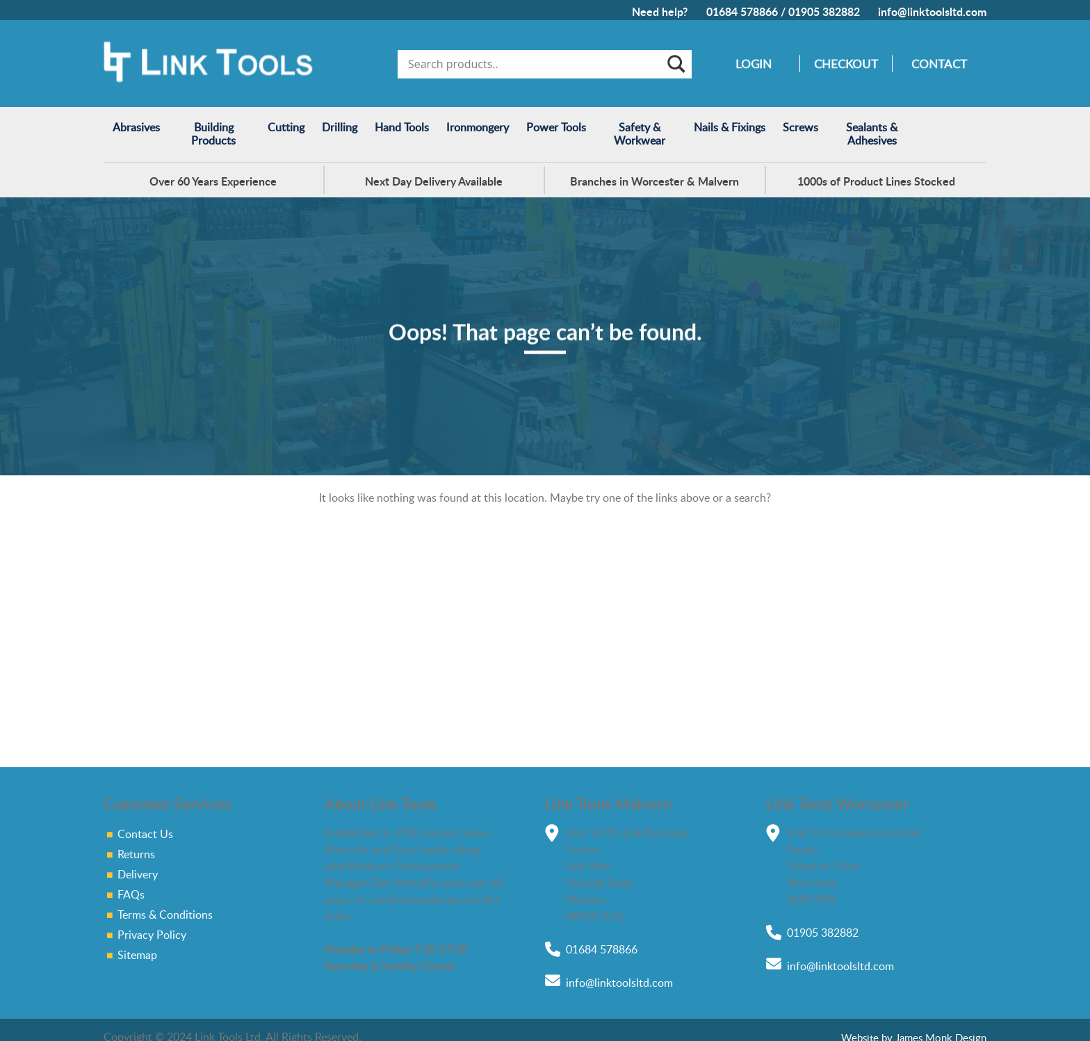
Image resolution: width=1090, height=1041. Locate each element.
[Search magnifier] (675, 64)
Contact (939, 64)
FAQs (131, 894)
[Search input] (535, 64)
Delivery (137, 874)
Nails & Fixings (729, 127)
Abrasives (136, 127)
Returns (136, 854)
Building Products (213, 134)
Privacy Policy (151, 934)
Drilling (339, 127)
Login (753, 64)
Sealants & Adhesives (871, 134)
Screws (800, 127)
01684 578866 (742, 11)
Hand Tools (402, 127)
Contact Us (145, 834)
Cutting (286, 127)
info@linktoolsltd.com (932, 11)
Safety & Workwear (639, 134)
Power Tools (556, 127)
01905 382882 (824, 11)
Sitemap (137, 954)
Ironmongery (477, 127)
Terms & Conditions (165, 914)
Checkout (846, 64)
